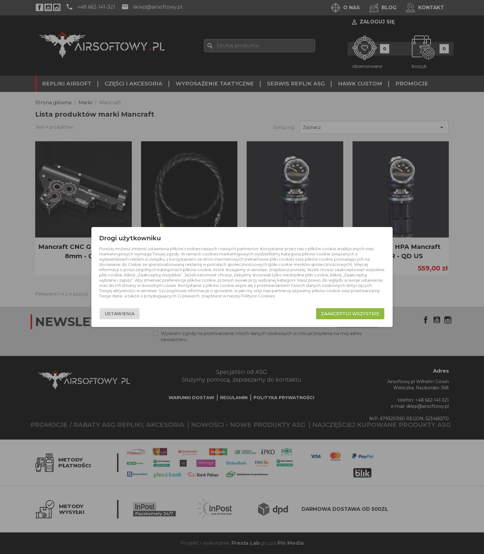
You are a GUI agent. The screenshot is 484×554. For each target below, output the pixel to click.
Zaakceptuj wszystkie (350, 313)
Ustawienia (120, 313)
